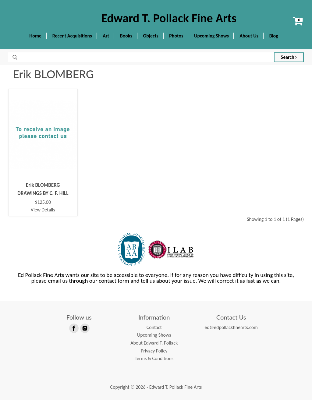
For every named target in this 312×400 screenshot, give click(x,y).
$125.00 (43, 202)
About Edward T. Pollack (154, 343)
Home (35, 36)
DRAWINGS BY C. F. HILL (42, 193)
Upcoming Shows (211, 36)
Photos (176, 36)
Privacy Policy (154, 351)
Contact (154, 327)
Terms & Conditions (154, 358)
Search (289, 57)
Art (106, 36)
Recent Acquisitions (72, 36)
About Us (249, 36)
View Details (43, 210)
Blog (273, 36)
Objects (150, 36)
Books (126, 36)
